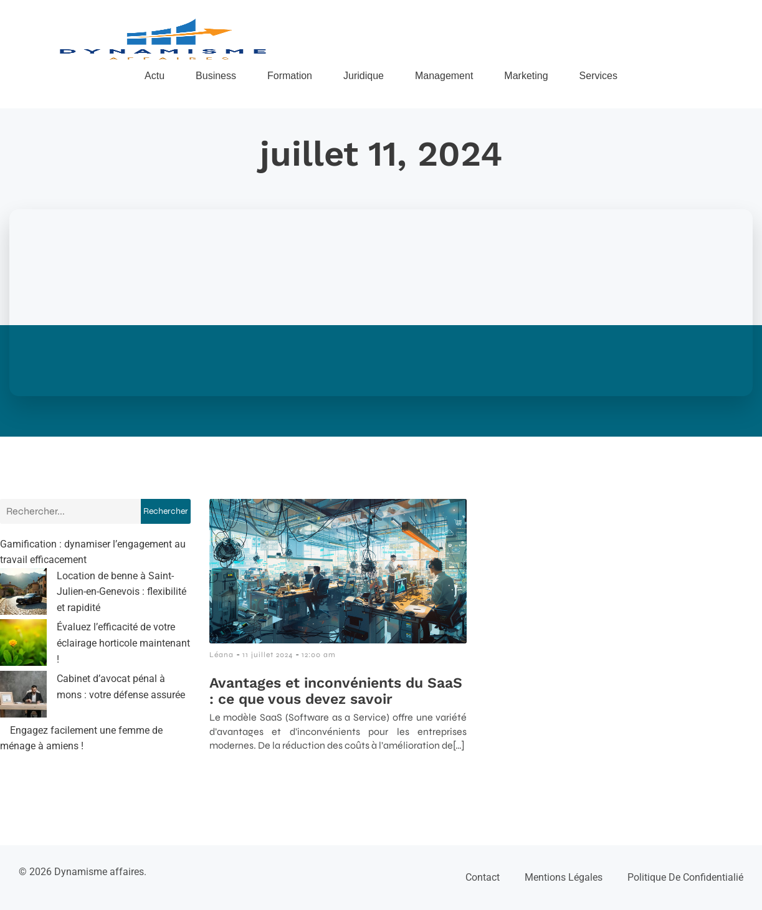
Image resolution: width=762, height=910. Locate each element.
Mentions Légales (563, 877)
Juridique (363, 75)
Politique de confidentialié (685, 877)
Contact (482, 877)
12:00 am (319, 654)
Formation (289, 75)
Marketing (526, 75)
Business (216, 75)
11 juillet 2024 (267, 654)
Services (598, 75)
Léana (221, 654)
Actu (154, 75)
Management (444, 75)
